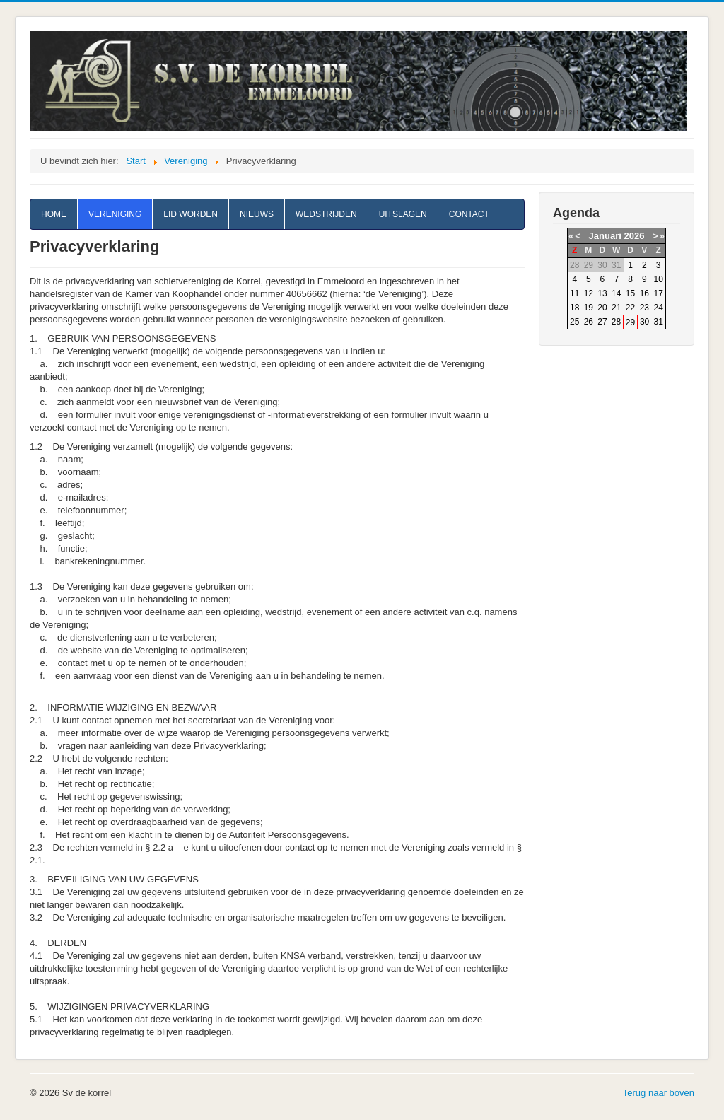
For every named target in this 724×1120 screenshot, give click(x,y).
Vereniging (114, 214)
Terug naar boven (658, 1092)
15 (630, 293)
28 (616, 322)
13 (602, 293)
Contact (469, 214)
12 (588, 293)
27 (602, 322)
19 (588, 308)
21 (616, 308)
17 (658, 293)
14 (616, 293)
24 (658, 308)
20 (602, 308)
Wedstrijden (326, 214)
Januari (605, 236)
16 (644, 293)
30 (644, 322)
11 (574, 293)
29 (630, 322)
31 (658, 322)
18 (574, 308)
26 (588, 322)
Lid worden (190, 214)
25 (574, 322)
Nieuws (257, 214)
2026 (634, 236)
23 (644, 308)
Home (53, 214)
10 (658, 279)
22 (630, 308)
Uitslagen (403, 214)
